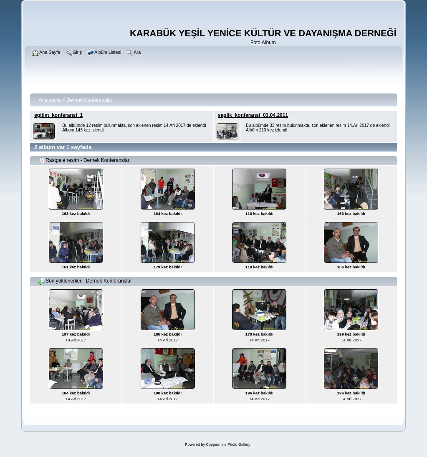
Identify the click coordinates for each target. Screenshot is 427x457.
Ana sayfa (49, 100)
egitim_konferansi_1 (58, 115)
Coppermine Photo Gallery (228, 444)
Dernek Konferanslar (89, 100)
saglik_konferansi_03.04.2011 (253, 115)
